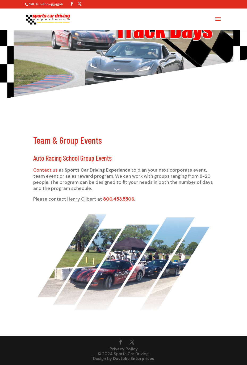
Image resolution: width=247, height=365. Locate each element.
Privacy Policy (124, 349)
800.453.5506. (119, 199)
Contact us (45, 170)
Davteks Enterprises (133, 358)
